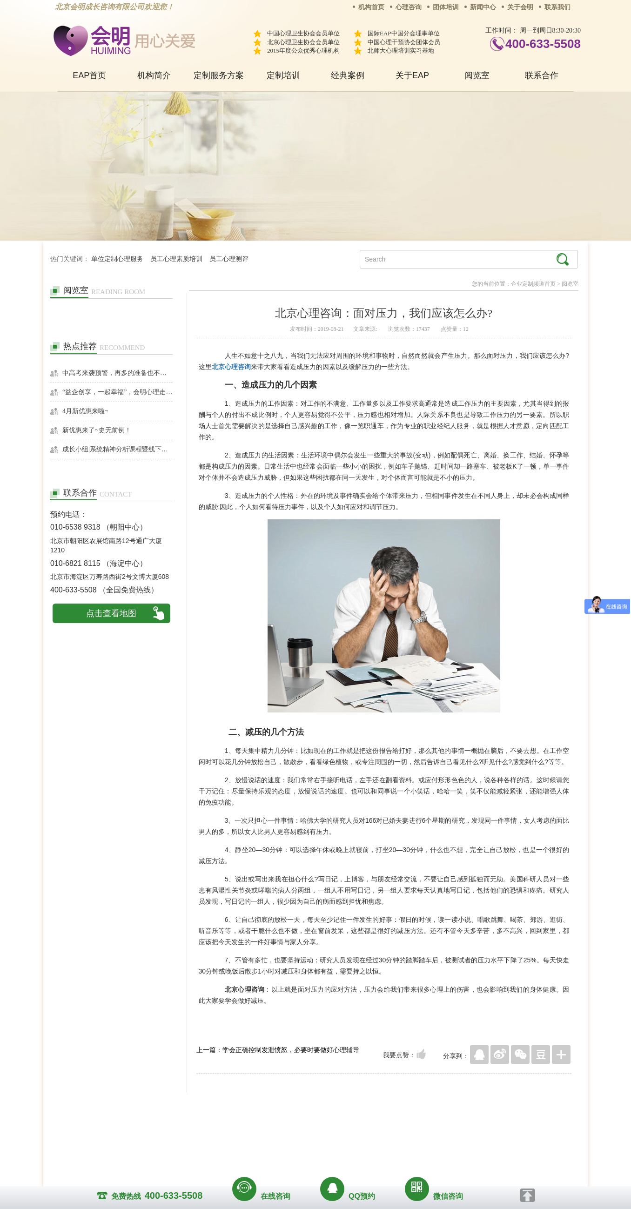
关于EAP (412, 75)
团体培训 (446, 7)
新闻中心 (483, 7)
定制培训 (283, 75)
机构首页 (371, 7)
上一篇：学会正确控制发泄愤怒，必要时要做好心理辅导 (277, 1050)
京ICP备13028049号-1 (350, 1143)
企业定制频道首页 (533, 284)
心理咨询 (409, 7)
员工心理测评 (228, 258)
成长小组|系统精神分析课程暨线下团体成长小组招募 (117, 449)
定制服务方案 (219, 75)
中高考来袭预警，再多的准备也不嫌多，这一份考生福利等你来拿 (117, 372)
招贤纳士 (297, 1130)
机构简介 (154, 75)
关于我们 (221, 1130)
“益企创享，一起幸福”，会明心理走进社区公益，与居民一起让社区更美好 (117, 392)
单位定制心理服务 (117, 258)
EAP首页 (89, 75)
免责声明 (410, 1130)
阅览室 (477, 75)
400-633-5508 (543, 44)
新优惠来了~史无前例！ (96, 430)
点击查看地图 (111, 613)
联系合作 (541, 75)
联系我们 (557, 7)
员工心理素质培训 (176, 258)
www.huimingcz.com (309, 1151)
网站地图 (372, 1130)
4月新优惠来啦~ (85, 411)
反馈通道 (335, 1130)
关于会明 (520, 7)
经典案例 (347, 75)
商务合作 (259, 1130)
